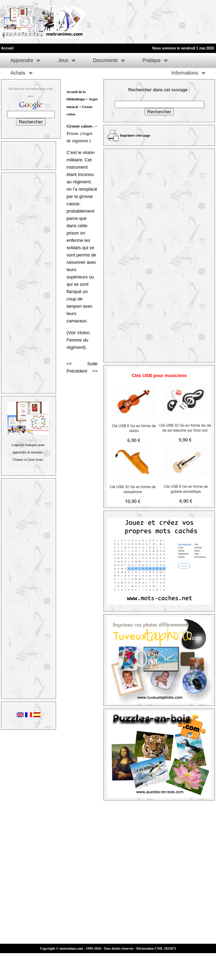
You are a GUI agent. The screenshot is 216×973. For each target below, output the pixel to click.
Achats (17, 73)
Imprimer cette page (135, 135)
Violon (83, 332)
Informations (184, 73)
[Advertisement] (109, 22)
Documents (105, 60)
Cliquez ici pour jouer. (28, 459)
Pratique (151, 60)
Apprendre (21, 60)
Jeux (63, 60)
